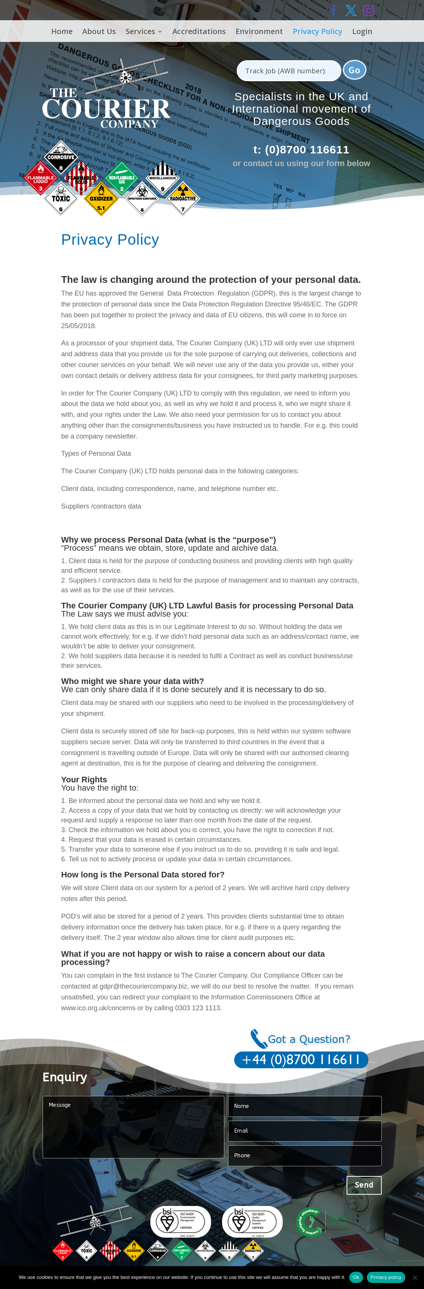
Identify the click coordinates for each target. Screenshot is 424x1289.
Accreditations (199, 32)
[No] (414, 1277)
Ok (356, 1277)
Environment (259, 32)
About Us (99, 32)
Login (362, 32)
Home (62, 32)
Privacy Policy (317, 32)
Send (364, 1185)
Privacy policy (386, 1277)
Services (140, 32)
